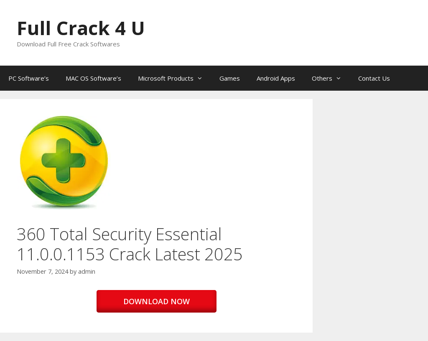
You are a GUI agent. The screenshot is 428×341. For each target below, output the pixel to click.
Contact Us (374, 78)
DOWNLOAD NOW (156, 301)
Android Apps (276, 78)
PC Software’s (28, 78)
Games (229, 78)
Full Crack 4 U (81, 28)
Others (331, 78)
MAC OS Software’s (93, 78)
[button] (64, 163)
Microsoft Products (174, 78)
